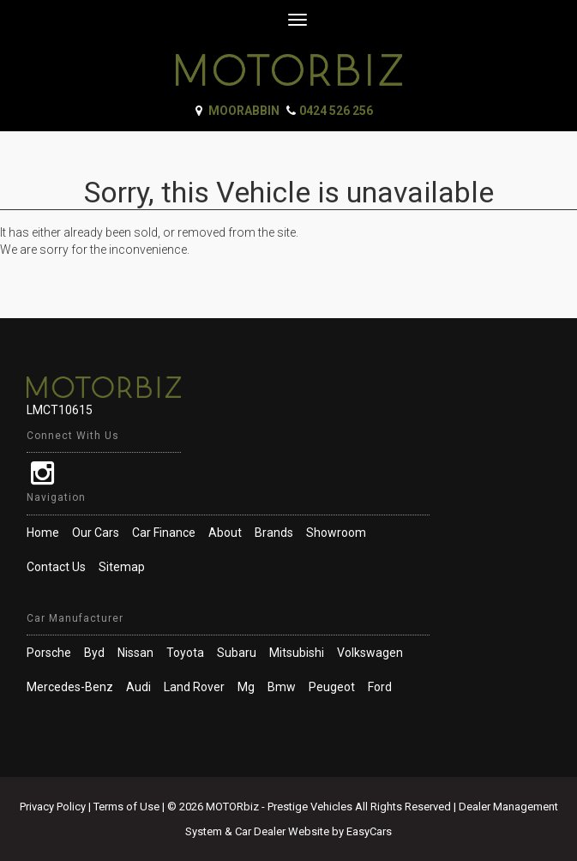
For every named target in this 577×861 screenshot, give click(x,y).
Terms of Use (127, 806)
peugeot (332, 687)
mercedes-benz (70, 687)
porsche (49, 652)
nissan (135, 652)
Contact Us (56, 567)
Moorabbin (243, 110)
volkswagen (370, 652)
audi (138, 687)
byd (94, 652)
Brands (274, 532)
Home (43, 532)
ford (380, 687)
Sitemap (122, 567)
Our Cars (95, 532)
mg (246, 687)
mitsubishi (296, 652)
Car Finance (163, 532)
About (225, 532)
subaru (236, 652)
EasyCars (369, 831)
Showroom (336, 532)
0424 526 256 (336, 110)
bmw (281, 687)
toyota (185, 652)
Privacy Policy (54, 806)
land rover (194, 687)
